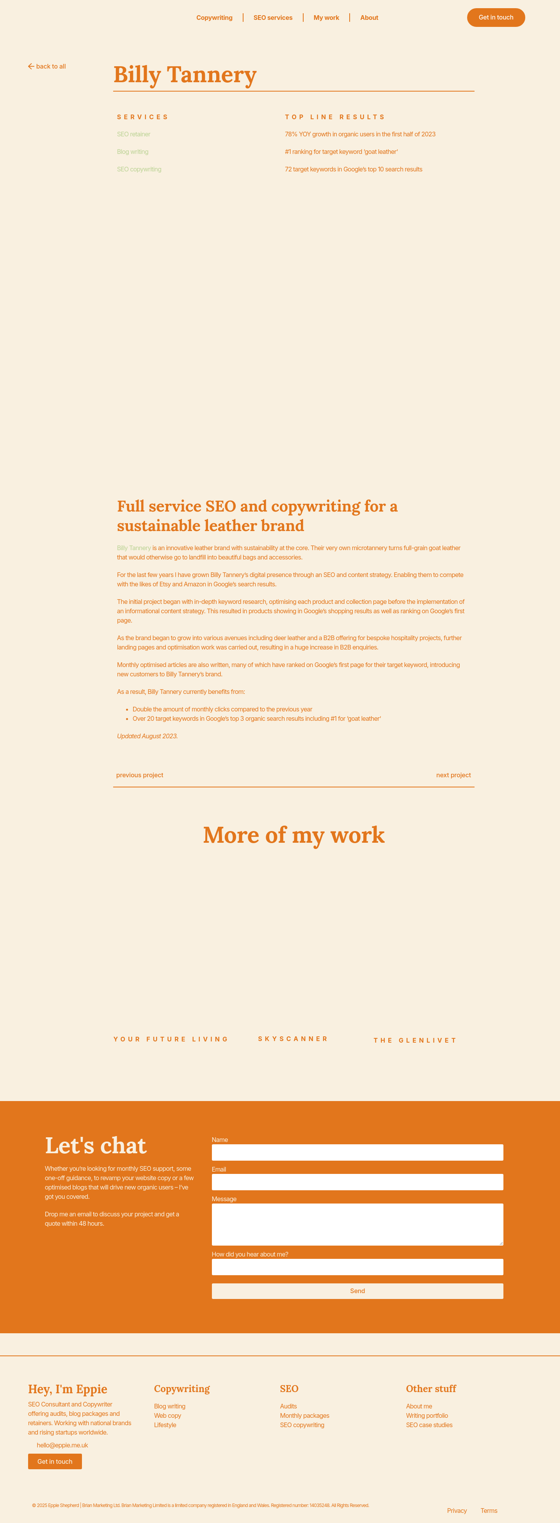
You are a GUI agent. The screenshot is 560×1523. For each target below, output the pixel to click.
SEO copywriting (139, 169)
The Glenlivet (415, 1040)
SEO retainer (133, 134)
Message (224, 1199)
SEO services (273, 17)
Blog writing (132, 151)
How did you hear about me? (250, 1254)
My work (327, 17)
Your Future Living (171, 1039)
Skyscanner (293, 1039)
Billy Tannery (134, 548)
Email (219, 1169)
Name (220, 1140)
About (369, 17)
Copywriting (214, 17)
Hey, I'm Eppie (67, 1389)
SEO (289, 1389)
